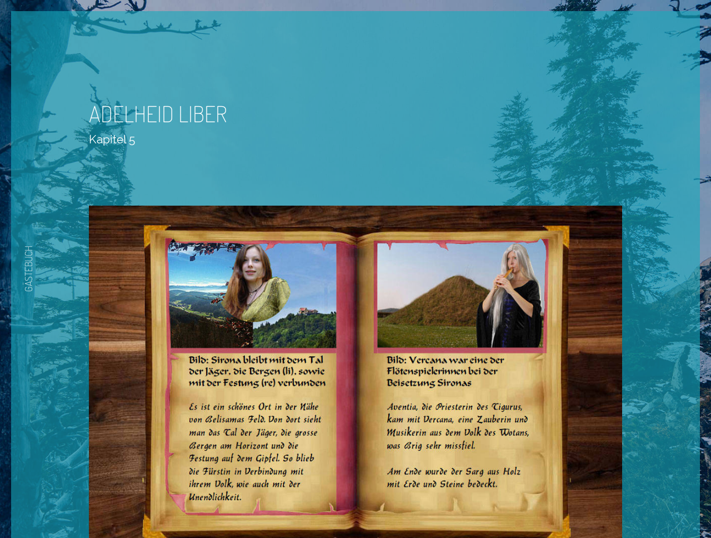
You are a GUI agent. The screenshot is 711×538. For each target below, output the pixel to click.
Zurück (323, 505)
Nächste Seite (387, 505)
